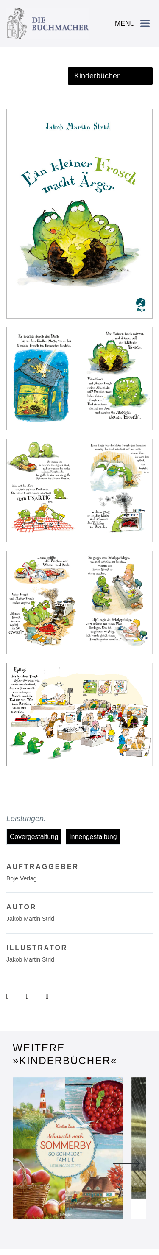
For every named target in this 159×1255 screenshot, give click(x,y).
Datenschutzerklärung (97, 1221)
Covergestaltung (34, 836)
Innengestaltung (93, 836)
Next (126, 1128)
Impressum (48, 1221)
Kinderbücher (97, 76)
